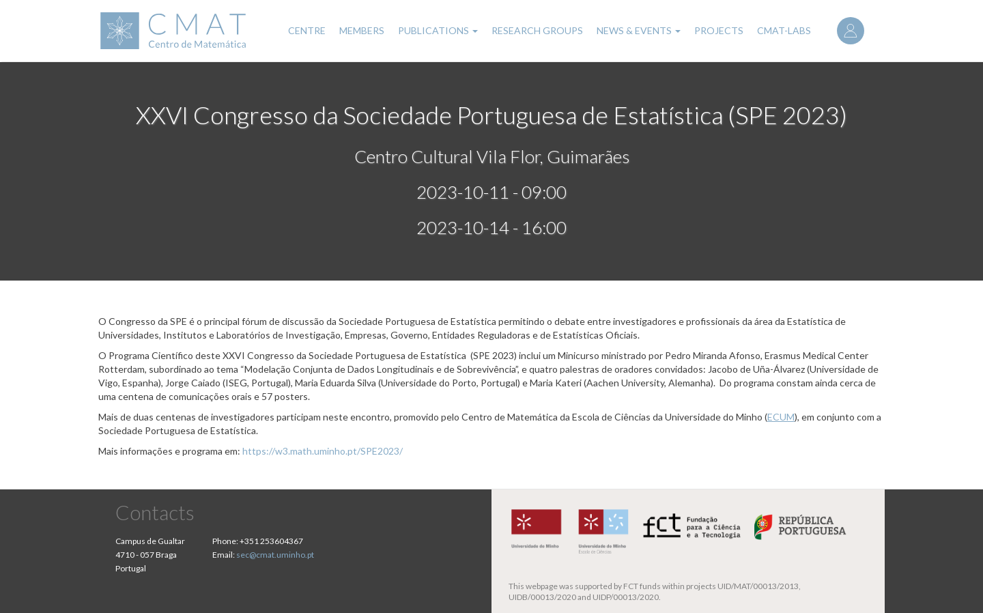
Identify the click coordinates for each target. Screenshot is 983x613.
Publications (438, 30)
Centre (307, 30)
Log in (850, 30)
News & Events (639, 30)
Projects (718, 30)
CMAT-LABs (784, 30)
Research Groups (537, 30)
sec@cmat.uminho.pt (275, 555)
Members (361, 30)
